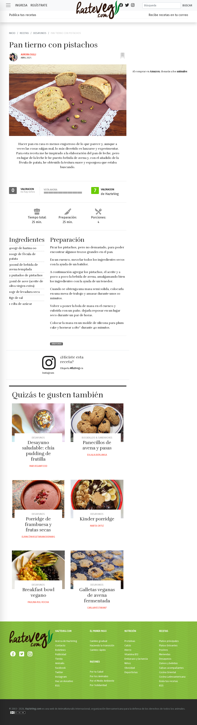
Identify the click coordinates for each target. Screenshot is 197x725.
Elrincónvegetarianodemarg (38, 536)
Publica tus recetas (22, 15)
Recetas (24, 33)
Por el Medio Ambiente (102, 680)
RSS (57, 685)
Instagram (61, 676)
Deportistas (131, 672)
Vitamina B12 (131, 654)
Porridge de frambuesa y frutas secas (38, 524)
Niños (127, 663)
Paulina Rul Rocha (38, 602)
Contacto (60, 645)
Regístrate (38, 5)
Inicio (12, 33)
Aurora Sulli (28, 54)
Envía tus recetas (168, 681)
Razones (95, 661)
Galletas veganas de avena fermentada (97, 595)
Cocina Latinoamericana (172, 676)
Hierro (127, 649)
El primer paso (98, 631)
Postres (163, 649)
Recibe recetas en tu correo (168, 15)
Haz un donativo (64, 681)
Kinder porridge (97, 519)
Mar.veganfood (38, 466)
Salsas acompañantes (171, 667)
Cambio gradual (98, 641)
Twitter (59, 672)
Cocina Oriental (167, 672)
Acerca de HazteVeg (66, 641)
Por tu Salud (96, 671)
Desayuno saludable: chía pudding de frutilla (38, 451)
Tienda (59, 658)
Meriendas (164, 654)
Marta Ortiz (97, 525)
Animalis (59, 663)
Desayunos (39, 33)
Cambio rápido (98, 649)
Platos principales (169, 641)
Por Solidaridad (98, 685)
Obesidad (129, 667)
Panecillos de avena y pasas (97, 445)
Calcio (127, 645)
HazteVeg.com (63, 631)
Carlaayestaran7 (97, 607)
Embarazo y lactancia (136, 658)
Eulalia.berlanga (97, 454)
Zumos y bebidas (168, 663)
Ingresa (21, 5)
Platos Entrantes (168, 645)
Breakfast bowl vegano (38, 592)
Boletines (60, 649)
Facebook (60, 667)
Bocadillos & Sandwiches (97, 437)
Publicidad (60, 654)
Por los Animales (99, 676)
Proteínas (129, 641)
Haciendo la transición (102, 645)
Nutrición (130, 631)
